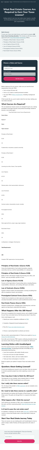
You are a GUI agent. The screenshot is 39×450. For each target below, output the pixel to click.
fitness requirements (17, 94)
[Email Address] (19, 437)
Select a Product (7, 71)
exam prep (26, 411)
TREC (27, 319)
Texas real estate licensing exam (16, 327)
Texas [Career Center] (11, 1)
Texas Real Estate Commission (18, 37)
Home (2, 1)
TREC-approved (21, 386)
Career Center (6, 1)
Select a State (6, 66)
